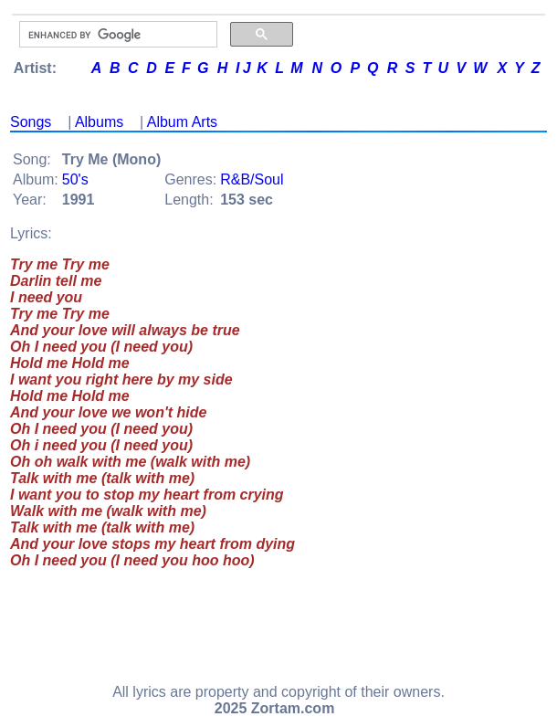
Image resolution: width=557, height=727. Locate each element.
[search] (116, 34)
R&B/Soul (251, 179)
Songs (30, 122)
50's (75, 179)
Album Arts (182, 122)
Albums (99, 122)
